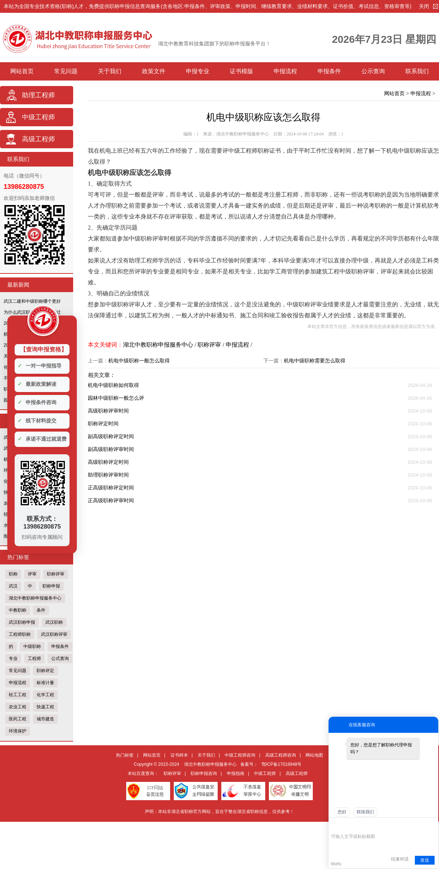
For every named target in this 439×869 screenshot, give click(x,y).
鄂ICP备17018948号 (281, 764)
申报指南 (235, 773)
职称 (13, 574)
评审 (32, 574)
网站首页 (22, 71)
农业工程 (17, 706)
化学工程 (45, 694)
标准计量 (45, 682)
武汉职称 (54, 622)
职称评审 (55, 574)
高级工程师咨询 (280, 755)
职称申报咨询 (204, 773)
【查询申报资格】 (43, 349)
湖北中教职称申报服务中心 (35, 598)
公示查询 (373, 71)
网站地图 (314, 755)
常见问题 (66, 71)
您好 (342, 811)
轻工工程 (17, 694)
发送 (424, 860)
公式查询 (60, 658)
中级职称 (32, 646)
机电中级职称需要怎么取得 (314, 360)
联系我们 (417, 71)
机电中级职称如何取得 (113, 385)
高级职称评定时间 (108, 462)
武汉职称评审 (54, 634)
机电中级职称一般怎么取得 (139, 360)
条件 (41, 610)
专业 (13, 658)
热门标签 (125, 755)
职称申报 (51, 586)
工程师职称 (20, 634)
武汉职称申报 (22, 622)
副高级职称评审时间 (111, 449)
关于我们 (109, 71)
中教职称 (17, 610)
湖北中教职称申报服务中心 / (160, 345)
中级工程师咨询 (240, 755)
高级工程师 (38, 139)
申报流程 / (239, 345)
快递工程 (45, 706)
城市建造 (45, 718)
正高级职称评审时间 (111, 500)
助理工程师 (38, 95)
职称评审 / (211, 345)
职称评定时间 (103, 423)
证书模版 (241, 71)
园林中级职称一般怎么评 (116, 398)
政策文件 (153, 71)
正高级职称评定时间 (111, 488)
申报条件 (329, 71)
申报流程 (285, 71)
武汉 (13, 586)
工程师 (34, 658)
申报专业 (197, 71)
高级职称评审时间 (108, 411)
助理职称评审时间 (108, 475)
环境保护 (17, 731)
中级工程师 (38, 117)
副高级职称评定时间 (111, 436)
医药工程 (17, 718)
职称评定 (45, 670)
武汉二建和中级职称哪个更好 (32, 301)
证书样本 (179, 755)
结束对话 (400, 859)
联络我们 (365, 811)
